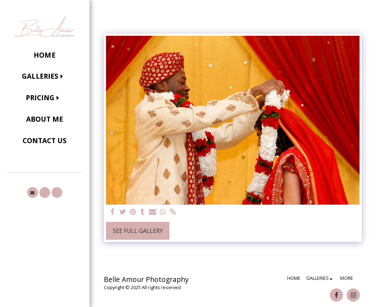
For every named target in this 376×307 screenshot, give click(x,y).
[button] (44, 76)
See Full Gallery (138, 231)
